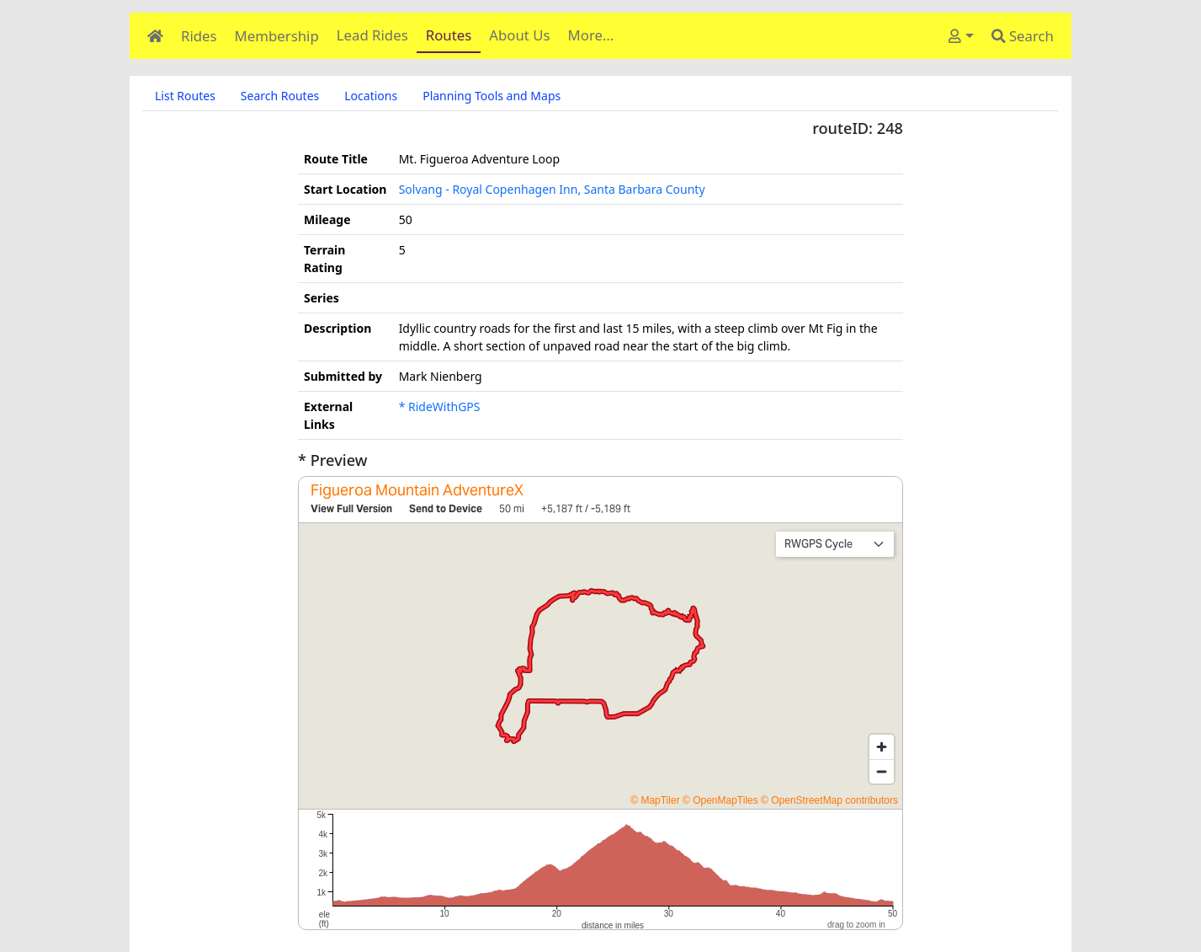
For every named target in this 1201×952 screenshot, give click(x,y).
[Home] (156, 35)
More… (591, 35)
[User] (961, 35)
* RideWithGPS (440, 406)
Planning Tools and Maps (491, 96)
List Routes (185, 96)
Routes (449, 35)
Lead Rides (372, 35)
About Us (519, 35)
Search (1022, 35)
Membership (277, 35)
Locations (370, 96)
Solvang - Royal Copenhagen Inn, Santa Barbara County (552, 189)
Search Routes (280, 96)
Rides (199, 35)
